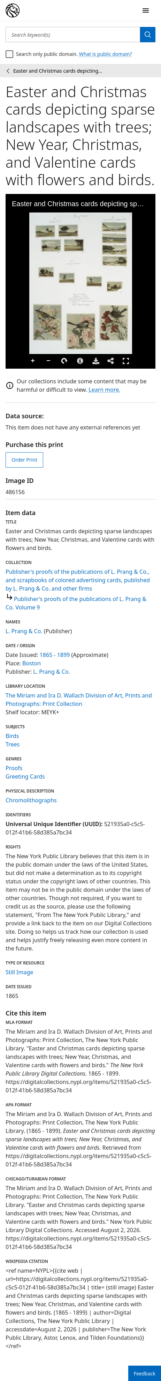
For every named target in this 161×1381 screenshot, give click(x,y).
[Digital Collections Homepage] (13, 10)
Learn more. (104, 389)
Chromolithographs (31, 800)
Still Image (19, 972)
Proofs (14, 768)
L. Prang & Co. (24, 631)
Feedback (144, 1373)
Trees (13, 744)
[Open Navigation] (145, 10)
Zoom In (33, 361)
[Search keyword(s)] (73, 34)
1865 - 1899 (55, 655)
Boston (31, 663)
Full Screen (126, 360)
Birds (12, 736)
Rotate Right (64, 361)
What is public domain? (105, 54)
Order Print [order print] (24, 459)
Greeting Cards (25, 776)
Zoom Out (49, 361)
